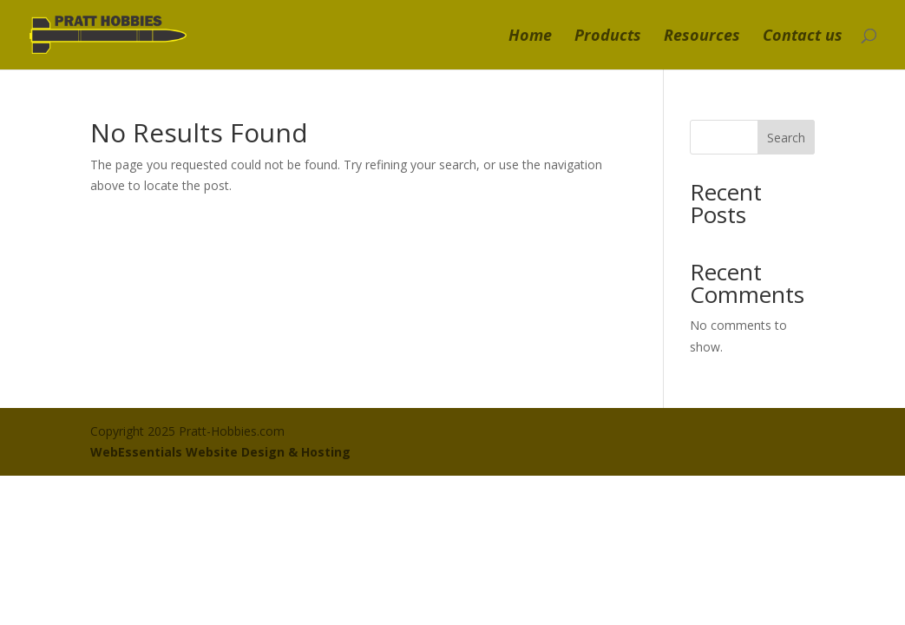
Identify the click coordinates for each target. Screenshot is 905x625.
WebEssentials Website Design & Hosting (220, 452)
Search (786, 137)
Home (530, 37)
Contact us (803, 37)
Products (607, 37)
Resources (702, 37)
